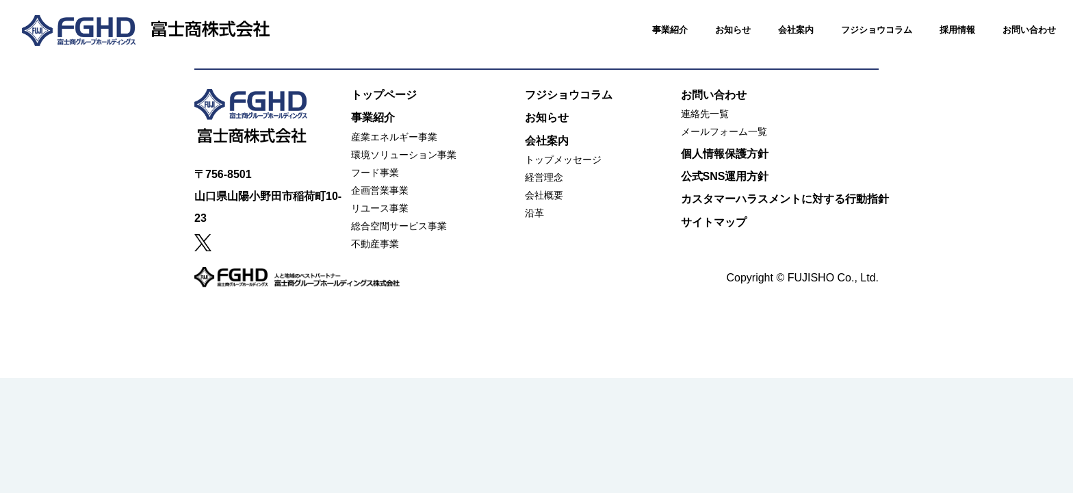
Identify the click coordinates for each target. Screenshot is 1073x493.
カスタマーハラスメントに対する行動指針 (785, 199)
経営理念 (544, 177)
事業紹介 (655, 42)
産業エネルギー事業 (394, 136)
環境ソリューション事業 (403, 154)
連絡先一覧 (705, 113)
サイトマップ (714, 222)
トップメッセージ (563, 159)
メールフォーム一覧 (724, 131)
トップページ (384, 95)
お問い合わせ (1014, 42)
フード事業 (375, 172)
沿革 (534, 212)
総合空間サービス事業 (399, 225)
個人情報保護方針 (724, 154)
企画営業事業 (380, 190)
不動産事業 (375, 243)
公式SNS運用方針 (725, 176)
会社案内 (781, 42)
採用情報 (942, 42)
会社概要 (544, 195)
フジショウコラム (861, 42)
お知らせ (718, 42)
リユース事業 (380, 208)
